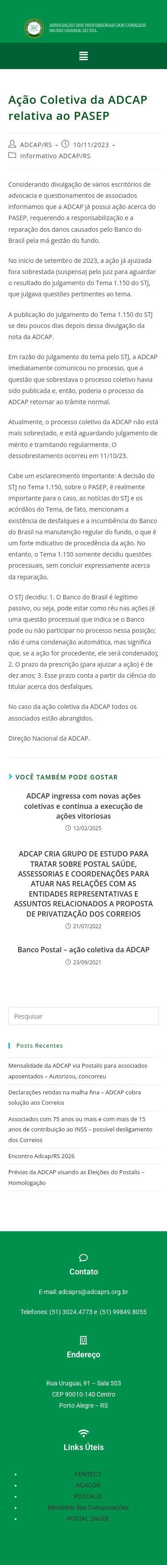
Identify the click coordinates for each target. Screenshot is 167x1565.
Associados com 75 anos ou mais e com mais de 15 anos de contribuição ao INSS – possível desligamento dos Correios (80, 1129)
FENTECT (88, 1474)
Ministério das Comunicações (88, 1507)
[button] (83, 55)
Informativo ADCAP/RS (55, 156)
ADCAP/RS (36, 144)
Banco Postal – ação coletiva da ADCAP (83, 950)
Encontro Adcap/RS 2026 (41, 1156)
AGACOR (88, 1485)
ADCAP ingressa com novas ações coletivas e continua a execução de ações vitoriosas (83, 806)
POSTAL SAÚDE (88, 1518)
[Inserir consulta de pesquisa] (83, 1016)
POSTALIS (88, 1496)
